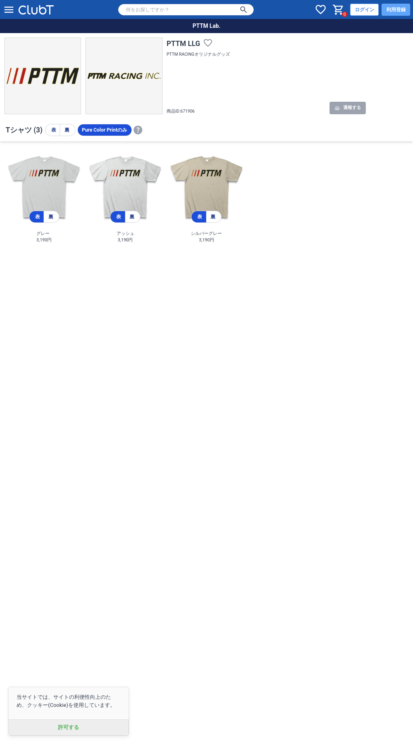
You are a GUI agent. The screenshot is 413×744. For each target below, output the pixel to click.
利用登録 (396, 10)
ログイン (364, 10)
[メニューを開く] (9, 10)
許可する (68, 727)
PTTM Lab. (206, 26)
